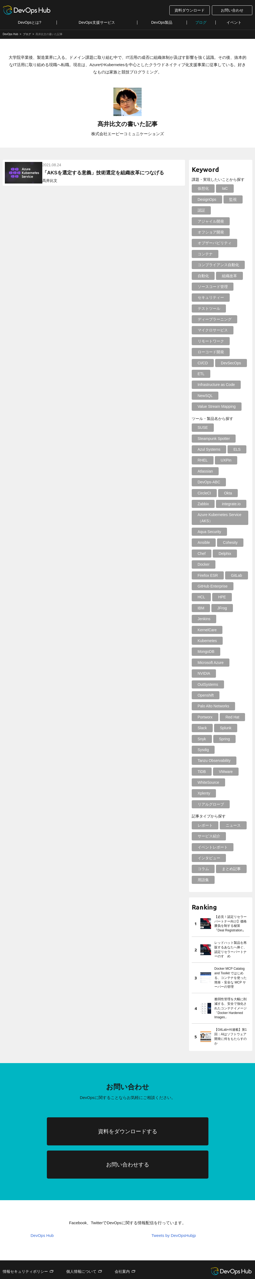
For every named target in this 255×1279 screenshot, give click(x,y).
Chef (201, 553)
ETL (200, 374)
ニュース (231, 803)
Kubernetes (206, 630)
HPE (221, 597)
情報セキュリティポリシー (25, 1249)
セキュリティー (210, 297)
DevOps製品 (162, 22)
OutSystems (232, 662)
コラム (202, 847)
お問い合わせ (232, 10)
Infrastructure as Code (216, 384)
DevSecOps (229, 363)
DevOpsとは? (29, 22)
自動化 (202, 276)
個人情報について (81, 1249)
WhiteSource (208, 760)
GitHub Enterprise (212, 586)
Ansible (203, 542)
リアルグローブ (210, 782)
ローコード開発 (210, 352)
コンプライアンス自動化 (218, 265)
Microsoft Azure (210, 651)
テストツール (208, 308)
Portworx (204, 695)
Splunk (224, 706)
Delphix (223, 553)
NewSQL (204, 395)
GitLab (202, 575)
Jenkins (203, 619)
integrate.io (230, 504)
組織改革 (228, 276)
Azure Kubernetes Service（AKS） (219, 518)
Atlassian (204, 471)
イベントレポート (212, 825)
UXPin (224, 460)
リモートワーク (210, 341)
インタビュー (208, 836)
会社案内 (122, 1249)
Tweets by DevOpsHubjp (173, 1214)
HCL (201, 597)
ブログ (201, 22)
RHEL (202, 460)
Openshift (205, 673)
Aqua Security (209, 532)
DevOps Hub (42, 1214)
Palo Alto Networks (213, 684)
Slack (201, 706)
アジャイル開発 (210, 221)
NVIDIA (203, 662)
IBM (200, 608)
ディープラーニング (214, 319)
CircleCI (204, 493)
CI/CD (202, 363)
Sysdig (202, 728)
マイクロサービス (212, 330)
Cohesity (229, 542)
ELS (235, 449)
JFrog (221, 608)
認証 (201, 210)
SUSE (202, 427)
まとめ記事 (230, 847)
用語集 (202, 858)
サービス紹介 (208, 814)
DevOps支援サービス (97, 22)
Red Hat (231, 695)
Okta (227, 493)
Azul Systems (208, 449)
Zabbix (202, 504)
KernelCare (231, 619)
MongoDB (205, 641)
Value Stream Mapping (216, 406)
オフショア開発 (210, 232)
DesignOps (206, 199)
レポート (204, 803)
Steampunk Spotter (213, 438)
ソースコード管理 (212, 286)
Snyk (201, 717)
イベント (234, 22)
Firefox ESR (231, 564)
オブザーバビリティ (214, 243)
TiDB (201, 750)
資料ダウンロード (189, 10)
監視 (231, 199)
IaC (223, 188)
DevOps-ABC (208, 482)
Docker (203, 564)
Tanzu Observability (213, 739)
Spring (223, 717)
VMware (224, 750)
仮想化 (202, 188)
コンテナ (204, 254)
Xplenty (203, 771)
